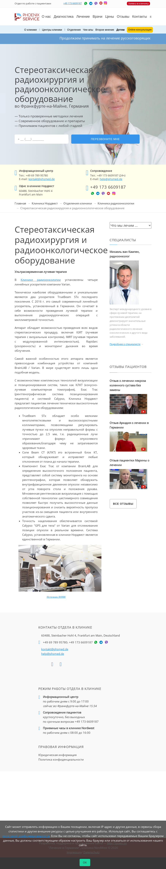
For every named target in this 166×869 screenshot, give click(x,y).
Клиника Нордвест (45, 203)
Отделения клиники (77, 203)
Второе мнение (104, 29)
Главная (20, 203)
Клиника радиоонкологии (116, 203)
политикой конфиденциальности (26, 836)
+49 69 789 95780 (55, 642)
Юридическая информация (57, 755)
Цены (109, 16)
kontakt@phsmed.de (41, 179)
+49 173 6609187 (72, 3)
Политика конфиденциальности (61, 759)
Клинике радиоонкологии (41, 280)
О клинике (30, 29)
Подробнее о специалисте (125, 344)
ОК (85, 862)
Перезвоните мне (105, 139)
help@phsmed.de (111, 179)
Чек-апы (88, 29)
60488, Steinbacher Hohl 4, (80, 635)
